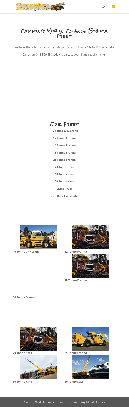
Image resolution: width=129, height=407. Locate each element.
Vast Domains (44, 402)
